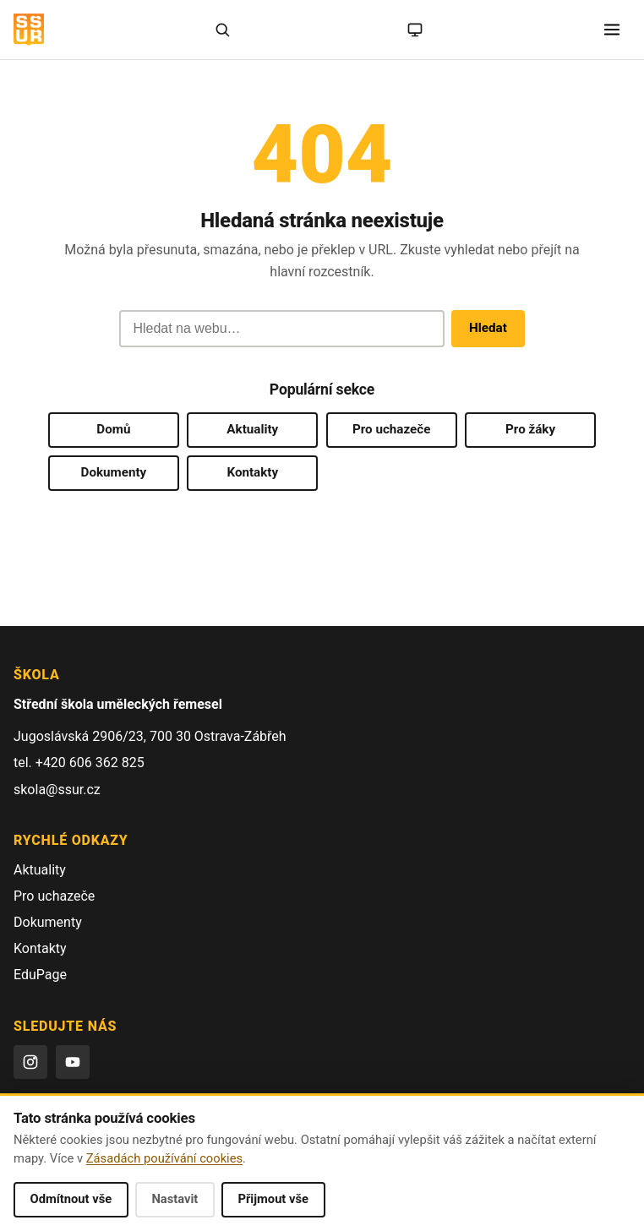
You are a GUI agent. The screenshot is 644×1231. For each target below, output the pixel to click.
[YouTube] (73, 1062)
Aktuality (252, 429)
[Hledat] (222, 29)
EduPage (40, 975)
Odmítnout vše (71, 1198)
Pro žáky (530, 429)
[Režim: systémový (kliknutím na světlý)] (415, 29)
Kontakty (252, 472)
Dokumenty (114, 472)
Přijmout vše (272, 1198)
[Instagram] (30, 1062)
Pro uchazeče (391, 429)
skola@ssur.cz (57, 790)
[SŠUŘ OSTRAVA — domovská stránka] (29, 30)
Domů (113, 429)
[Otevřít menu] (611, 29)
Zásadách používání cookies (164, 1158)
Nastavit (174, 1198)
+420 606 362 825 (90, 762)
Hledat (488, 327)
